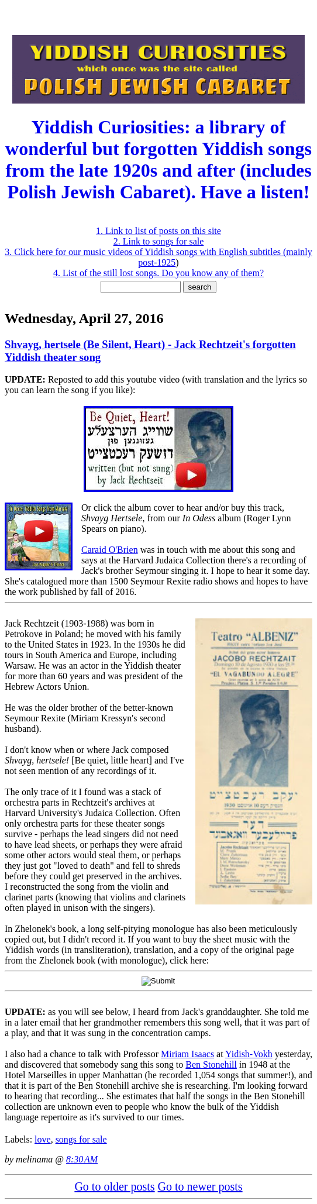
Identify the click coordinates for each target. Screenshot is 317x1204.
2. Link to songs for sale (158, 241)
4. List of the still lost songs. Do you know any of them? (158, 273)
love (43, 1139)
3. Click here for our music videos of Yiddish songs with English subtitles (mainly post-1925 (158, 257)
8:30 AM (82, 1159)
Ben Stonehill (211, 1064)
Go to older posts (114, 1186)
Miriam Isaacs (187, 1054)
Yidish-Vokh (249, 1054)
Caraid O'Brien (109, 550)
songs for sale (81, 1139)
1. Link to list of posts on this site (158, 231)
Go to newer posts (200, 1186)
